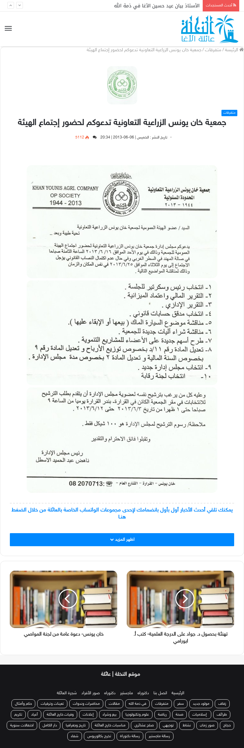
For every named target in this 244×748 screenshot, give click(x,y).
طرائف (222, 714)
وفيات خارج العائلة (60, 714)
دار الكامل (50, 725)
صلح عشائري (144, 725)
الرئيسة (234, 50)
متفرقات (213, 50)
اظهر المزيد (122, 539)
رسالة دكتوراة (130, 736)
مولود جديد (201, 704)
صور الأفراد (90, 693)
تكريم (18, 714)
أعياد (34, 714)
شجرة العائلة (67, 693)
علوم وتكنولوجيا (137, 714)
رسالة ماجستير (159, 736)
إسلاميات (200, 714)
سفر (180, 704)
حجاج (227, 725)
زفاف (222, 704)
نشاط (187, 725)
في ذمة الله (137, 704)
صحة (179, 714)
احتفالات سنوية (22, 725)
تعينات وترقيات (52, 704)
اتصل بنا (160, 693)
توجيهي (168, 725)
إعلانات (88, 714)
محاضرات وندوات (86, 704)
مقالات (114, 704)
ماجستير (126, 693)
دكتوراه (143, 693)
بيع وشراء (110, 714)
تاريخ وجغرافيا (76, 725)
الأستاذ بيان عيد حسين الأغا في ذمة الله (157, 5)
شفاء (74, 736)
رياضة (162, 714)
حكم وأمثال (23, 704)
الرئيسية (178, 693)
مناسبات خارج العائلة (110, 725)
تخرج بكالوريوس (99, 736)
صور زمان (207, 725)
